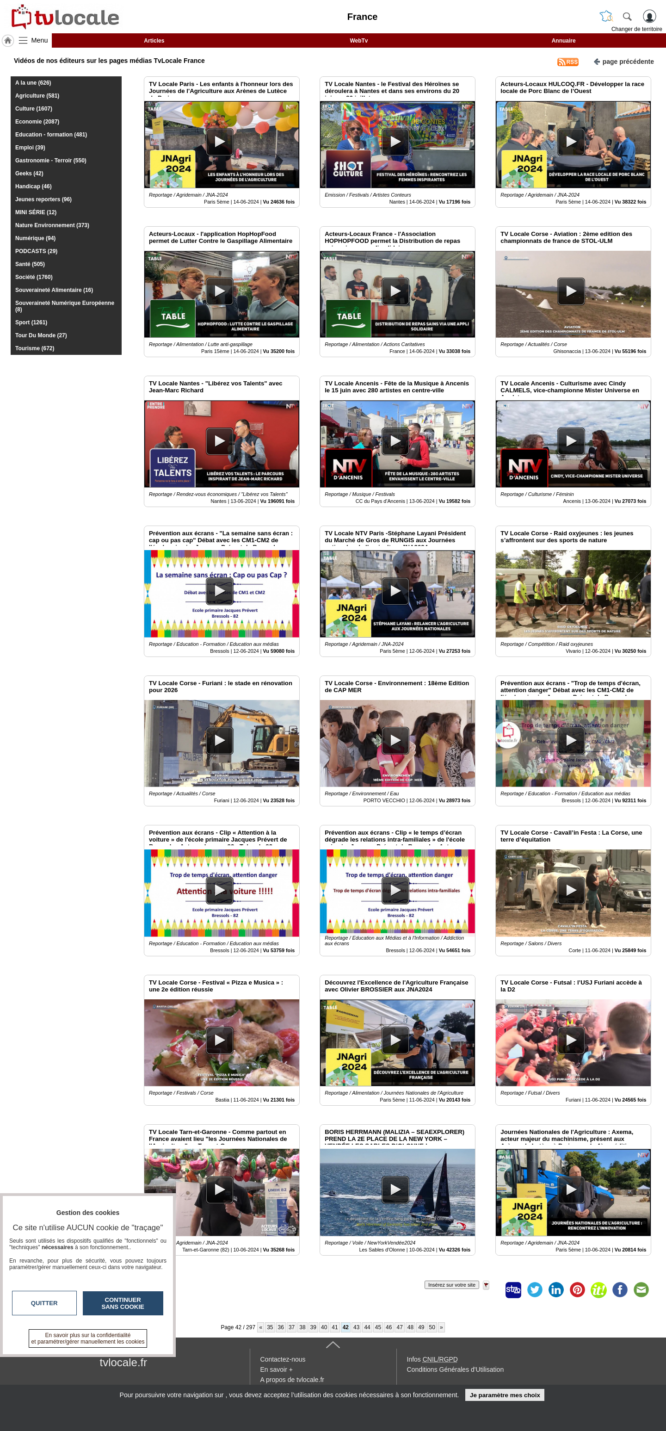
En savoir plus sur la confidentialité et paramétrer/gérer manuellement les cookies (88, 1338)
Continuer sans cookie (123, 1303)
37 (292, 1327)
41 (335, 1327)
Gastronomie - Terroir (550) (50, 160)
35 (270, 1327)
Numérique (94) (35, 238)
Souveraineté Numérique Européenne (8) (64, 306)
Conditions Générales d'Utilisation (455, 1369)
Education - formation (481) (51, 134)
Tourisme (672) (34, 348)
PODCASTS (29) (36, 251)
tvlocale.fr (124, 1362)
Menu (39, 40)
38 (302, 1327)
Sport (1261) (31, 322)
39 (313, 1327)
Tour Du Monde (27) (41, 335)
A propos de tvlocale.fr (292, 1379)
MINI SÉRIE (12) (35, 212)
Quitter (44, 1303)
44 (367, 1327)
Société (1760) (34, 277)
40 (324, 1327)
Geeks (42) (29, 173)
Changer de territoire (636, 29)
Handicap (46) (33, 186)
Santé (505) (30, 264)
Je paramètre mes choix (505, 1395)
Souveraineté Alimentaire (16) (54, 290)
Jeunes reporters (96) (43, 199)
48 (410, 1327)
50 (432, 1327)
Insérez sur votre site (451, 1285)
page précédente (623, 60)
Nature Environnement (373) (52, 225)
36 (281, 1327)
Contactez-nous (283, 1359)
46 (389, 1327)
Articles (154, 40)
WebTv (359, 40)
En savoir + (276, 1369)
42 (346, 1327)
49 (421, 1327)
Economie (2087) (37, 121)
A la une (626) (33, 83)
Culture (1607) (33, 108)
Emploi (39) (30, 147)
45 (378, 1327)
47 (399, 1327)
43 (356, 1327)
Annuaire (564, 40)
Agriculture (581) (37, 96)
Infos (432, 1359)
